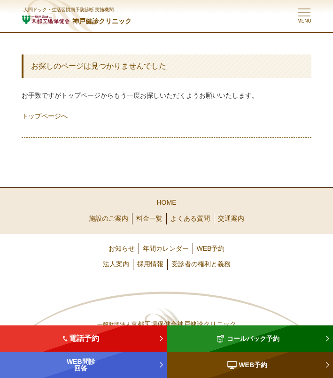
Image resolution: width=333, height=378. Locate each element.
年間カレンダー (166, 248)
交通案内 (231, 218)
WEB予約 (211, 248)
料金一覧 (149, 218)
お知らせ (121, 248)
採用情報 (150, 264)
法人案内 (116, 264)
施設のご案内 (108, 218)
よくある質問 (190, 218)
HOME (167, 202)
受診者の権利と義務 (201, 264)
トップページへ (45, 116)
